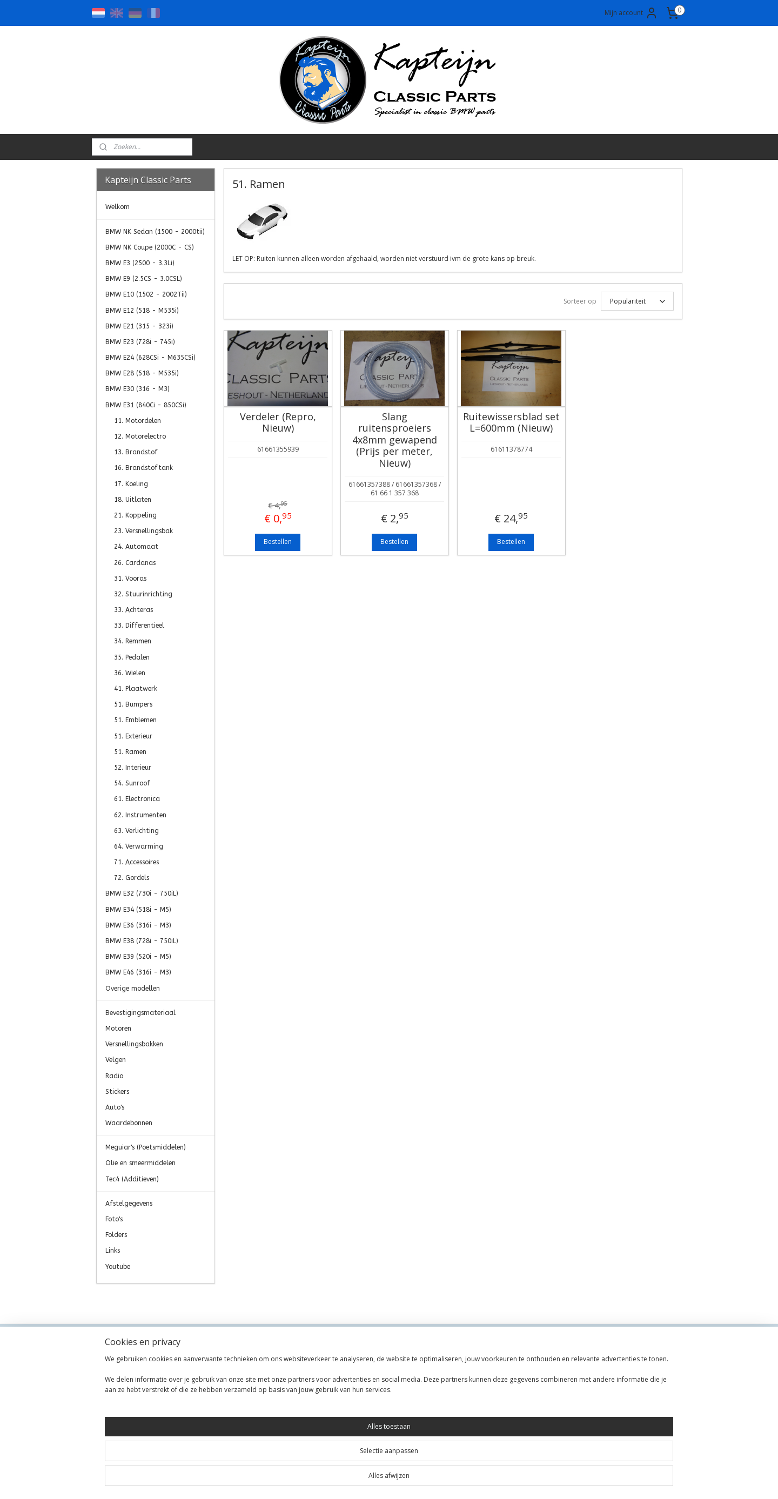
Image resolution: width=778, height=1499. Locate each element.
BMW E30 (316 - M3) (137, 389)
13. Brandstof (136, 452)
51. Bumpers (133, 704)
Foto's (114, 1219)
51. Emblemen (135, 720)
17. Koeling (131, 484)
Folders (116, 1235)
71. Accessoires (136, 862)
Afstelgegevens (128, 1203)
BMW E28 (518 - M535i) (142, 373)
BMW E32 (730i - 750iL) (141, 893)
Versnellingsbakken (134, 1044)
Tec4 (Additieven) (132, 1179)
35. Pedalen (132, 657)
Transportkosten (244, 1402)
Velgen (115, 1060)
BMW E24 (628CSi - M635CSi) (150, 357)
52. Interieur (132, 767)
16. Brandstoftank (143, 468)
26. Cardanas (135, 563)
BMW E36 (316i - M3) (138, 925)
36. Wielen (129, 673)
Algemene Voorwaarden (257, 1379)
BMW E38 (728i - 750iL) (141, 941)
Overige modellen (132, 988)
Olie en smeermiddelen (140, 1163)
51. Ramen (130, 752)
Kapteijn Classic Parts (138, 1299)
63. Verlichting (136, 831)
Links (112, 1250)
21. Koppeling (135, 515)
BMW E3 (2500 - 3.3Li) (140, 263)
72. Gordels (131, 878)
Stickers (117, 1091)
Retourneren (237, 1415)
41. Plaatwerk (135, 689)
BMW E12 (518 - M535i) (142, 310)
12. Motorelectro (140, 436)
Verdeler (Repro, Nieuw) (277, 422)
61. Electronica (137, 799)
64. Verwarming (138, 846)
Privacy (227, 1391)
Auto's (114, 1107)
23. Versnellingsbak (143, 531)
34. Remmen (132, 641)
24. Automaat (136, 546)
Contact (229, 1366)
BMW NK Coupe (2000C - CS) (149, 247)
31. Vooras (130, 578)
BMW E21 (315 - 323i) (139, 326)
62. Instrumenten (140, 815)
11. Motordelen (137, 421)
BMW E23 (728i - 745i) (140, 342)
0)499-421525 (377, 1415)
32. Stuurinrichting (143, 594)
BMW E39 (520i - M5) (138, 956)
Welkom (117, 207)
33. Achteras (133, 610)
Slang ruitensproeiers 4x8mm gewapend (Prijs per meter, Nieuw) (394, 440)
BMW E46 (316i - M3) (138, 972)
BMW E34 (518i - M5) (138, 909)
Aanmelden (597, 1402)
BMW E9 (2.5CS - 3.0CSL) (143, 279)
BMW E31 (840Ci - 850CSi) (145, 405)
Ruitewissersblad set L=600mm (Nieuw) (510, 422)
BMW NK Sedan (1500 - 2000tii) (155, 232)
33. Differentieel (139, 625)
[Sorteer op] (637, 301)
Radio (114, 1076)
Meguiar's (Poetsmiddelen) (145, 1147)
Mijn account (631, 12)
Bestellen (278, 541)
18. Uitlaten (132, 499)
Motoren (118, 1028)
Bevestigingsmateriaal (140, 1013)
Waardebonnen (128, 1123)
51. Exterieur (133, 736)
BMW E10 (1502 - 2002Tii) (146, 294)
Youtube (117, 1267)
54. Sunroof (132, 783)
